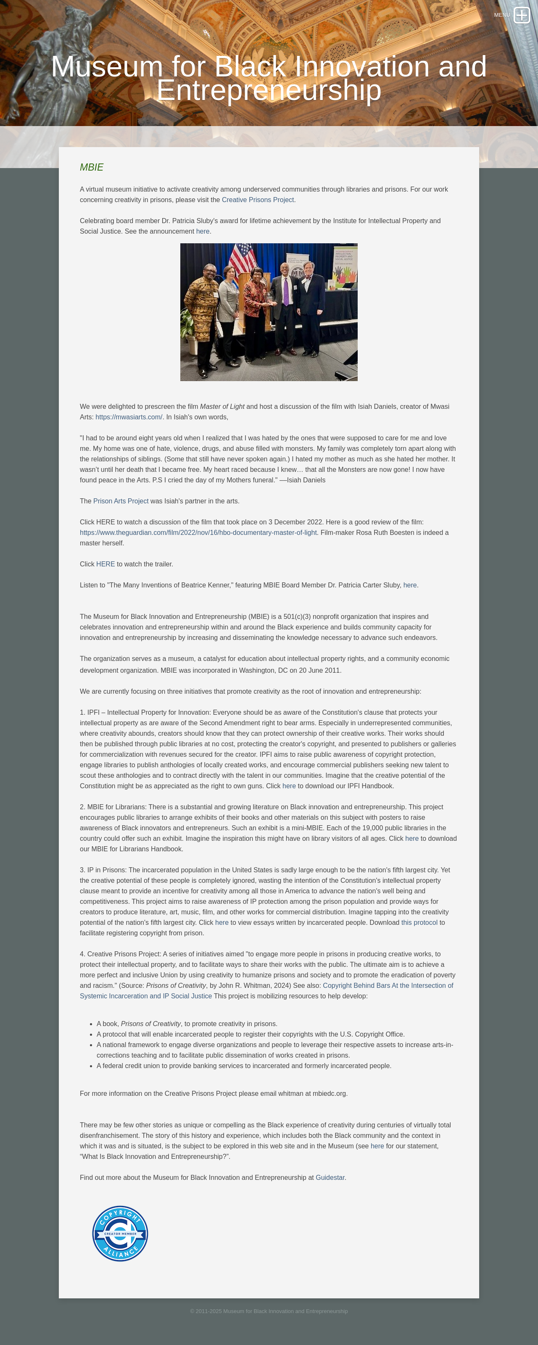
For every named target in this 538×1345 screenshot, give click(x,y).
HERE (105, 564)
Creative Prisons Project (258, 199)
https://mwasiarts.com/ (128, 417)
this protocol (419, 922)
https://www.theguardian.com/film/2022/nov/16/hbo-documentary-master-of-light (198, 532)
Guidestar (330, 1177)
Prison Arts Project (121, 501)
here (203, 231)
